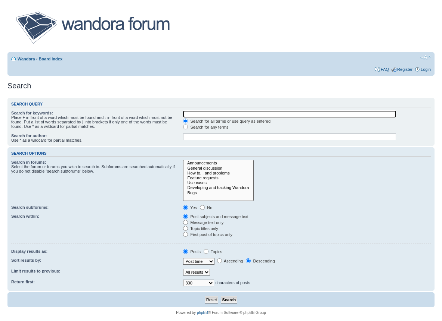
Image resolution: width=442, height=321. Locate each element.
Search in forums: (28, 162)
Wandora (26, 59)
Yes (190, 207)
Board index (50, 59)
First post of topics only (207, 234)
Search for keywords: (32, 113)
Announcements (218, 163)
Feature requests (218, 178)
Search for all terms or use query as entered (227, 121)
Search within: (25, 216)
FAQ (385, 69)
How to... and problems (218, 173)
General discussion (218, 168)
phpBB (202, 313)
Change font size (425, 57)
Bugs (218, 193)
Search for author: (29, 135)
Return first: (23, 282)
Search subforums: (30, 207)
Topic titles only (200, 228)
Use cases (218, 182)
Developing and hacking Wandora (218, 187)
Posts (192, 251)
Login (426, 69)
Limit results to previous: (35, 271)
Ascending (230, 261)
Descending (260, 261)
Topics (213, 251)
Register (404, 69)
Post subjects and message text (215, 216)
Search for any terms (205, 127)
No (206, 207)
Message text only (203, 222)
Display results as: (29, 251)
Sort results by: (26, 260)
